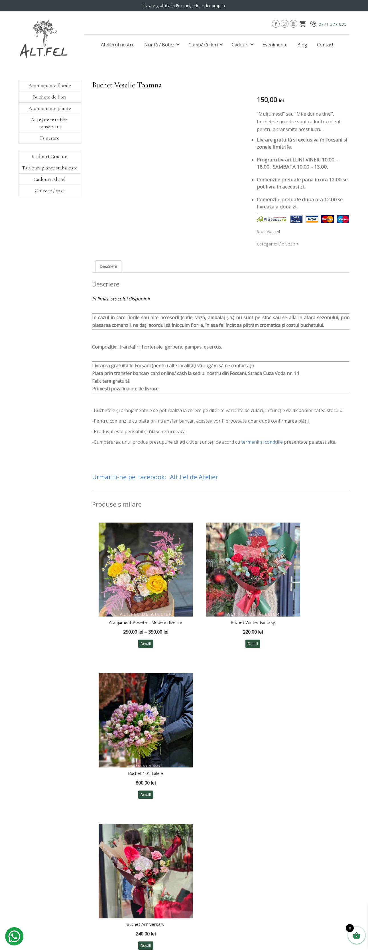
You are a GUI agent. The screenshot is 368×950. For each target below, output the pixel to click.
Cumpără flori (203, 45)
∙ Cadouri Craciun (229, 836)
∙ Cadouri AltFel (227, 826)
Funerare (49, 138)
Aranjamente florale (50, 85)
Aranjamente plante (50, 108)
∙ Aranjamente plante (173, 836)
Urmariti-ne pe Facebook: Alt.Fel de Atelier (155, 476)
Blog (302, 45)
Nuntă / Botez (159, 45)
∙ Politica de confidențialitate (298, 826)
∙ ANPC (278, 845)
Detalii (134, 625)
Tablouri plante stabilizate (49, 168)
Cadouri (240, 45)
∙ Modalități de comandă (294, 816)
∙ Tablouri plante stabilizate (238, 816)
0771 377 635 (333, 24)
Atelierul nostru (118, 45)
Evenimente (275, 45)
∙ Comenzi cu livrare (114, 845)
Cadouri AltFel (50, 179)
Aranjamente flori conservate (50, 123)
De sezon (288, 244)
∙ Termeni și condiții (290, 836)
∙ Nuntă (102, 816)
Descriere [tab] (108, 266)
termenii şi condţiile (262, 442)
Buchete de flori (49, 97)
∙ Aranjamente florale (174, 816)
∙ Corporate (106, 836)
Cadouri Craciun (50, 156)
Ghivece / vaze (50, 190)
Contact (325, 45)
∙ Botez (102, 826)
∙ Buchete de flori (170, 826)
